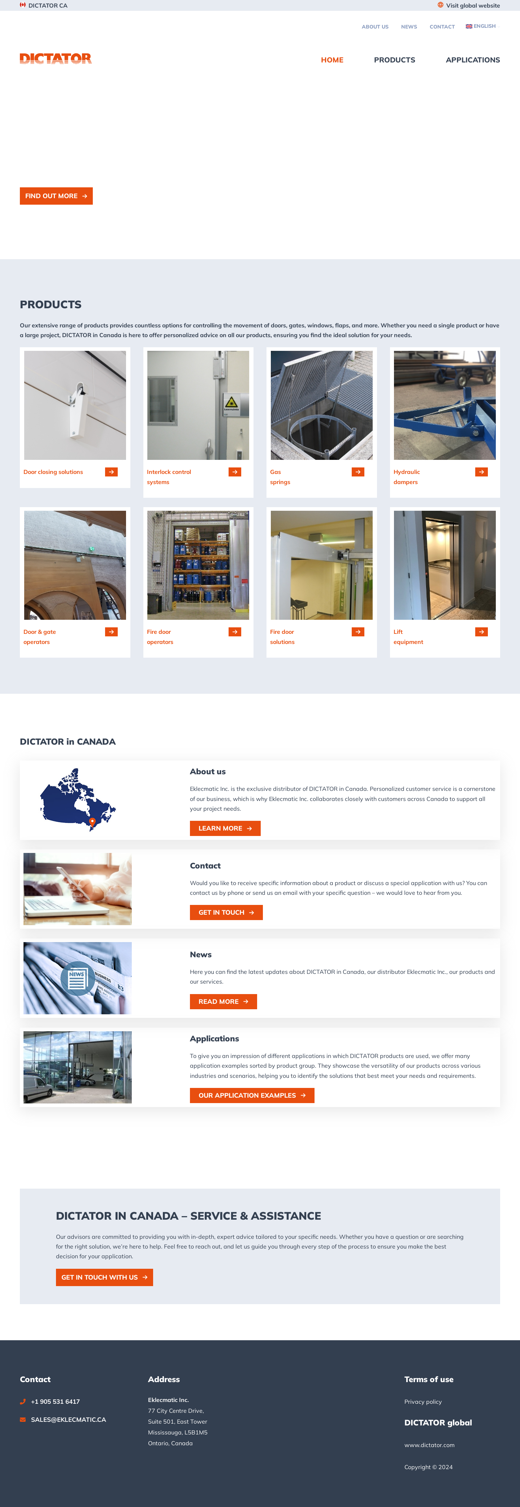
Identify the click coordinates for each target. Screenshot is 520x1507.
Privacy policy (423, 1401)
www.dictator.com (429, 1445)
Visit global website (473, 5)
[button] (56, 196)
